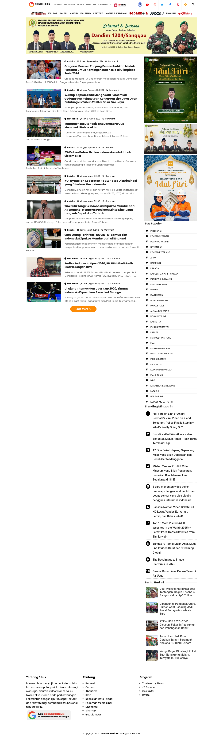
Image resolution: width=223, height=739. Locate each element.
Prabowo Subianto (161, 278)
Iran (152, 343)
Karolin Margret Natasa (164, 273)
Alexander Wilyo (159, 311)
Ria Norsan (156, 295)
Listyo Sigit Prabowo (162, 353)
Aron (153, 257)
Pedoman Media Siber (99, 703)
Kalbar (52, 13)
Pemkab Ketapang (160, 252)
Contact (90, 687)
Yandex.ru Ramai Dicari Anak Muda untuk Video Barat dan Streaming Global (174, 548)
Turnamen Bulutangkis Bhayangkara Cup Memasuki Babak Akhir (94, 111)
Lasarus (154, 391)
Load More (83, 266)
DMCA (146, 695)
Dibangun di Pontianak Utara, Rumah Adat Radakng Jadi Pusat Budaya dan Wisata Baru (178, 608)
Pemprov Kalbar (159, 241)
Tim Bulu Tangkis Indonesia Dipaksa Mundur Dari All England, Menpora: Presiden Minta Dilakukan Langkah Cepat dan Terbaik (99, 181)
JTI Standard (150, 687)
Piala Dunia (156, 375)
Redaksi (90, 683)
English (171, 13)
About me (92, 691)
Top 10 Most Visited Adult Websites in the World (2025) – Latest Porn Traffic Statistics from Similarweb (174, 530)
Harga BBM (156, 396)
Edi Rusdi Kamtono (160, 337)
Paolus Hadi (157, 305)
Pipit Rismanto (158, 359)
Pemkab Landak (158, 284)
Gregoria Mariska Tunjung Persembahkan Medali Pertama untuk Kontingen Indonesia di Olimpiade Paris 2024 (99, 65)
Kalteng (85, 13)
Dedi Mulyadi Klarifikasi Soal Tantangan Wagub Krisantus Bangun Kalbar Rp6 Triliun (177, 592)
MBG (152, 380)
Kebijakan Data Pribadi (99, 699)
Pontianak (156, 231)
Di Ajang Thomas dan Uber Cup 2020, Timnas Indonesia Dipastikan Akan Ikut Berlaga (96, 248)
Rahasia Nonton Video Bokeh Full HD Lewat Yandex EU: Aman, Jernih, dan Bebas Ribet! (173, 511)
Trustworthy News (153, 683)
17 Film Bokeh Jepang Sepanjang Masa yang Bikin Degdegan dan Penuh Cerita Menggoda (173, 455)
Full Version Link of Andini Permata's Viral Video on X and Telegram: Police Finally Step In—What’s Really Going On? (173, 420)
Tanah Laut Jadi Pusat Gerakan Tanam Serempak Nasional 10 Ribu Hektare (176, 640)
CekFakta (148, 691)
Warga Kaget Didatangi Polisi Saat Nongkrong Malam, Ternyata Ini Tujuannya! (178, 655)
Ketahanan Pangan (161, 369)
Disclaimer (92, 706)
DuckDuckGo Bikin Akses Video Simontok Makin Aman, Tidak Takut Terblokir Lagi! (175, 439)
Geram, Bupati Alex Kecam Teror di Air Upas (174, 573)
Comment (113, 56)
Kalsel (64, 13)
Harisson (155, 262)
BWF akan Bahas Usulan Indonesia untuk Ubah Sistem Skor (97, 135)
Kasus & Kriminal (116, 13)
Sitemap (91, 710)
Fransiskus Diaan (160, 348)
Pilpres (154, 332)
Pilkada (154, 268)
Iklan (88, 695)
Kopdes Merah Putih (161, 401)
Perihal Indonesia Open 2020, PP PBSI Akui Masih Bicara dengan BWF (98, 227)
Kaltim (74, 13)
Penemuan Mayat (159, 326)
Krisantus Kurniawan (162, 385)
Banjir (154, 289)
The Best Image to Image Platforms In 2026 (168, 562)
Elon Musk (156, 364)
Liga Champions (159, 300)
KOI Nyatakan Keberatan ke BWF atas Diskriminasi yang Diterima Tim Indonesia (100, 159)
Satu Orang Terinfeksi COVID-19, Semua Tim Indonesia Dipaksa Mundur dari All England (95, 203)
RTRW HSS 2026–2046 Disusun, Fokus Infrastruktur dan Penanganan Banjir (177, 625)
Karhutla (155, 321)
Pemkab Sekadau (159, 236)
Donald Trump (158, 316)
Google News (93, 714)
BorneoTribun (111, 733)
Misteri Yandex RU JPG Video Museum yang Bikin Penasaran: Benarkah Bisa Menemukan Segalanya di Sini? (172, 473)
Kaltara (98, 13)
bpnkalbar (156, 247)
